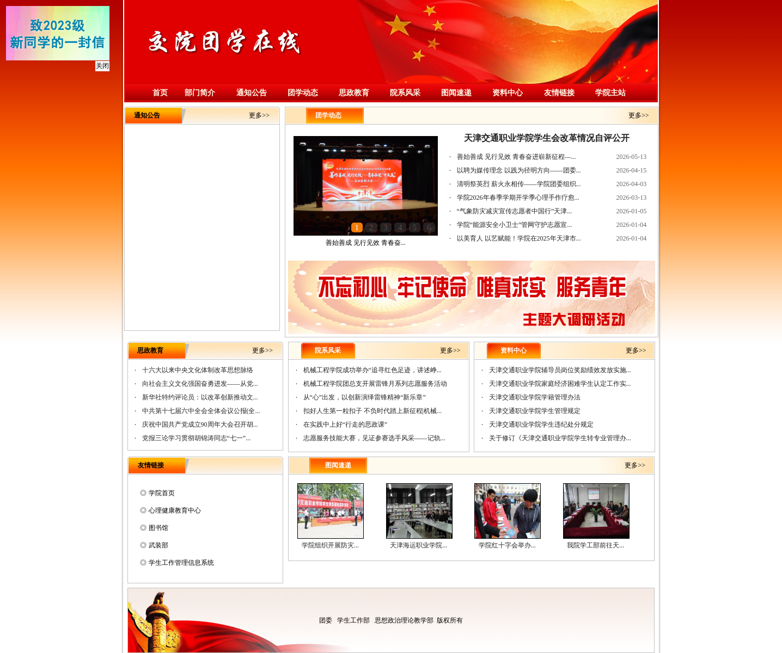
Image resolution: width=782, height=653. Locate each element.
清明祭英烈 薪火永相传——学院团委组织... (519, 184)
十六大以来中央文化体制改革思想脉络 (197, 370)
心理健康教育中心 (175, 510)
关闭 (100, 63)
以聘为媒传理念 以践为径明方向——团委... (519, 170)
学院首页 (162, 493)
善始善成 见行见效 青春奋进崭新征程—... (516, 157)
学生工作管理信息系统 (181, 562)
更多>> (259, 115)
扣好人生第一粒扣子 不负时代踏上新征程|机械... (372, 411)
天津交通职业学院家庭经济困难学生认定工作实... (560, 383)
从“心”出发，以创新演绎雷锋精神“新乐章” (364, 397)
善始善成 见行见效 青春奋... (366, 243)
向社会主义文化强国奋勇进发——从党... (200, 383)
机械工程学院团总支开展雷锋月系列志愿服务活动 (375, 383)
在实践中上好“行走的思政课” (345, 424)
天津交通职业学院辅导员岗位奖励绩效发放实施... (560, 370)
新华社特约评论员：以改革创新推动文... (200, 397)
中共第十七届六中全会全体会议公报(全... (201, 411)
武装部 (158, 545)
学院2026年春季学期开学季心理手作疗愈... (518, 197)
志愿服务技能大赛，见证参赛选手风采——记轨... (374, 438)
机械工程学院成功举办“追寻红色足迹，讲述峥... (372, 370)
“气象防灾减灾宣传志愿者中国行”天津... (514, 211)
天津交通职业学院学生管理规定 (535, 411)
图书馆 (158, 528)
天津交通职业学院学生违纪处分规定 (541, 424)
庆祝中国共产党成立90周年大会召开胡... (200, 424)
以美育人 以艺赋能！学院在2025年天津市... (519, 238)
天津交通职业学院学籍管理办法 (535, 397)
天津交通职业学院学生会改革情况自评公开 (547, 138)
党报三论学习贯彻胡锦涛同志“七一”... (196, 438)
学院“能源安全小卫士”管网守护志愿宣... (514, 225)
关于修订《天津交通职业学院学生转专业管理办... (560, 438)
